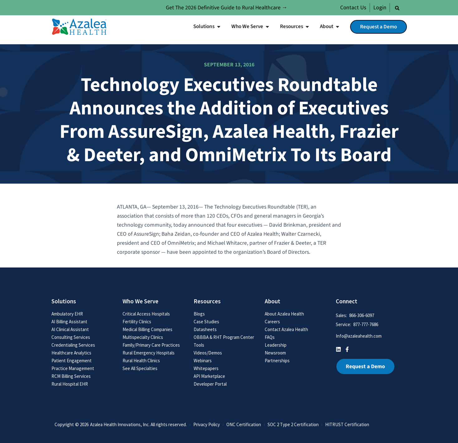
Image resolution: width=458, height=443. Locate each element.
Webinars (203, 361)
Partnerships (277, 361)
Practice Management (72, 368)
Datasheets (205, 329)
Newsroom (275, 353)
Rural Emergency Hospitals (149, 353)
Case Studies (206, 322)
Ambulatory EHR (67, 314)
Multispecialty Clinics (143, 337)
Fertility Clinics (137, 322)
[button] (397, 8)
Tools (199, 345)
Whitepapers (206, 368)
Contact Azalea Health (286, 329)
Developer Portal (210, 384)
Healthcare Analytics (71, 353)
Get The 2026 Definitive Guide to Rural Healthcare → (226, 8)
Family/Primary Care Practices (151, 345)
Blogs (199, 314)
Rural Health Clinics (141, 361)
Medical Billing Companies (147, 329)
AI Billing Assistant (69, 322)
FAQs (270, 337)
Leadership (276, 345)
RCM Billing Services (71, 376)
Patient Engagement (71, 361)
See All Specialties (140, 368)
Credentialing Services (73, 345)
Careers (272, 322)
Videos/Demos (208, 353)
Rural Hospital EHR (69, 384)
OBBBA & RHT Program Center (224, 337)
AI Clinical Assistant (70, 329)
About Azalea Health (284, 314)
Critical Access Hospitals (146, 314)
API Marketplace (209, 376)
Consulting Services (70, 337)
